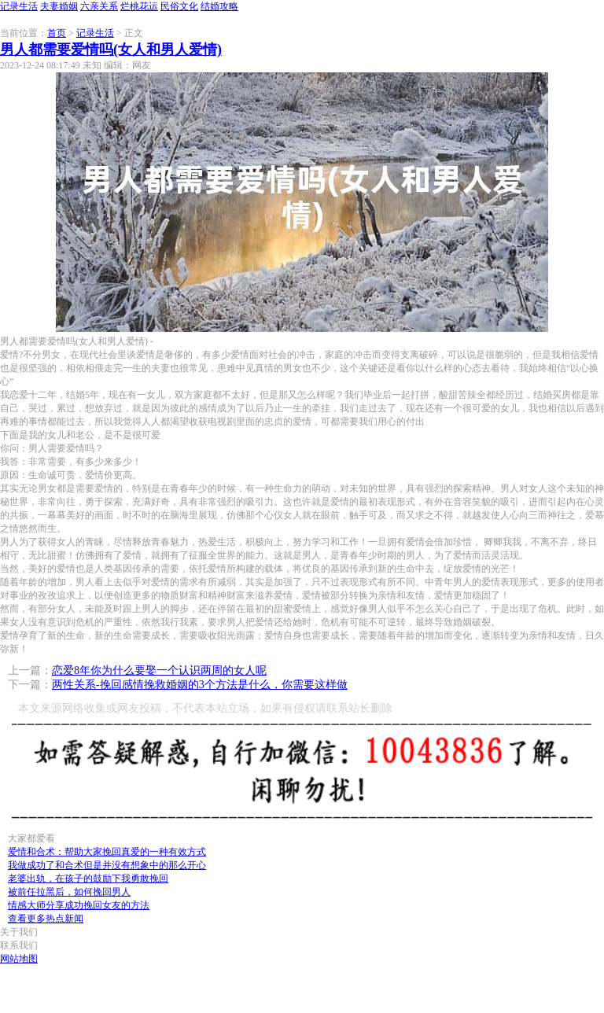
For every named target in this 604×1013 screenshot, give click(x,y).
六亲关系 (99, 6)
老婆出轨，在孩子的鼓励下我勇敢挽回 (88, 878)
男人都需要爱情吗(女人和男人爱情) (111, 49)
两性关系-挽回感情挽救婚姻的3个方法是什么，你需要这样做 (200, 685)
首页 (56, 33)
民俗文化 (179, 6)
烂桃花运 (139, 6)
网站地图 (19, 958)
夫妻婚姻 (59, 6)
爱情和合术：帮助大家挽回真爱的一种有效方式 (107, 851)
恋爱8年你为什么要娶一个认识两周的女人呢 (159, 670)
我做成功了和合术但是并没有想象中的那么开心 (107, 865)
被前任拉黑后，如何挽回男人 (69, 891)
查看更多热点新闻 (45, 918)
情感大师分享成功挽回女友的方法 (78, 905)
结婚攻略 (219, 6)
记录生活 (19, 6)
